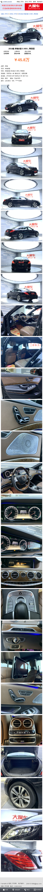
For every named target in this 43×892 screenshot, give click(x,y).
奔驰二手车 (20, 1)
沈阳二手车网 (12, 883)
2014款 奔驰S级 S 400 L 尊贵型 (28, 14)
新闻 (34, 1)
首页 (6, 890)
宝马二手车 (28, 1)
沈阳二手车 (4, 14)
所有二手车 (13, 14)
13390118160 (7, 2)
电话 (28, 890)
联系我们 (39, 890)
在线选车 (17, 890)
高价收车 (40, 1)
